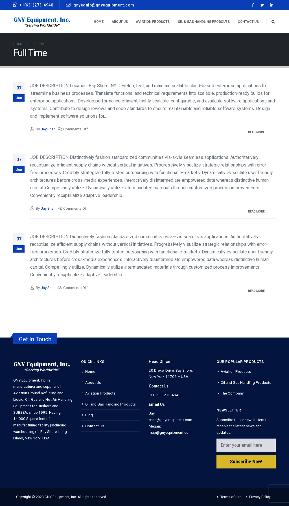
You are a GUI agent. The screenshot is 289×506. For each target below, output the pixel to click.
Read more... (257, 132)
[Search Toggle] (273, 22)
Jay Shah (48, 129)
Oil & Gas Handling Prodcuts (204, 22)
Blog (89, 415)
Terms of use (230, 497)
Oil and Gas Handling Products (110, 404)
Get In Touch (35, 339)
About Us (119, 22)
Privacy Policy (260, 497)
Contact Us (248, 22)
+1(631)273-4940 (33, 5)
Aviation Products (153, 22)
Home (98, 22)
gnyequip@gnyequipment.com (100, 5)
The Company (232, 393)
